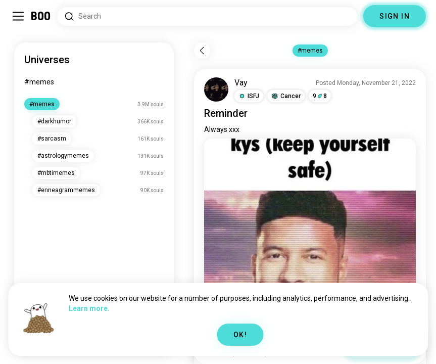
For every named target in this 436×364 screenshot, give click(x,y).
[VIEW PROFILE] (216, 89)
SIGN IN (394, 16)
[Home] (41, 16)
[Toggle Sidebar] (18, 16)
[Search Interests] (207, 16)
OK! (240, 335)
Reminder (226, 113)
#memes (39, 82)
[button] (248, 96)
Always (215, 129)
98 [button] (320, 96)
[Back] (202, 50)
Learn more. (89, 308)
